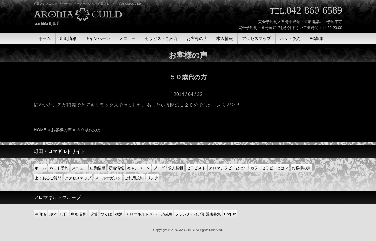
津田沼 (40, 214)
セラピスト (196, 168)
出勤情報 (97, 168)
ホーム (40, 168)
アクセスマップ (78, 178)
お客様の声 (61, 129)
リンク (152, 178)
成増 (93, 214)
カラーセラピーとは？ (269, 168)
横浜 (119, 214)
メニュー (79, 168)
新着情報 (116, 168)
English (230, 214)
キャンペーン (138, 168)
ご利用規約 (134, 178)
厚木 (53, 214)
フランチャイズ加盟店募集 (198, 214)
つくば (106, 214)
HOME (40, 129)
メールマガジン (108, 178)
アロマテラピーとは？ (228, 168)
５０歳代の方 (188, 77)
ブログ (159, 168)
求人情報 (175, 168)
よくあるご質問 (48, 178)
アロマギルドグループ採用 (149, 214)
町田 (64, 214)
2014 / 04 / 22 (188, 94)
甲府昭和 (78, 214)
